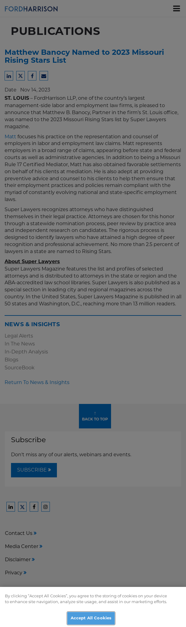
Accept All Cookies (91, 620)
